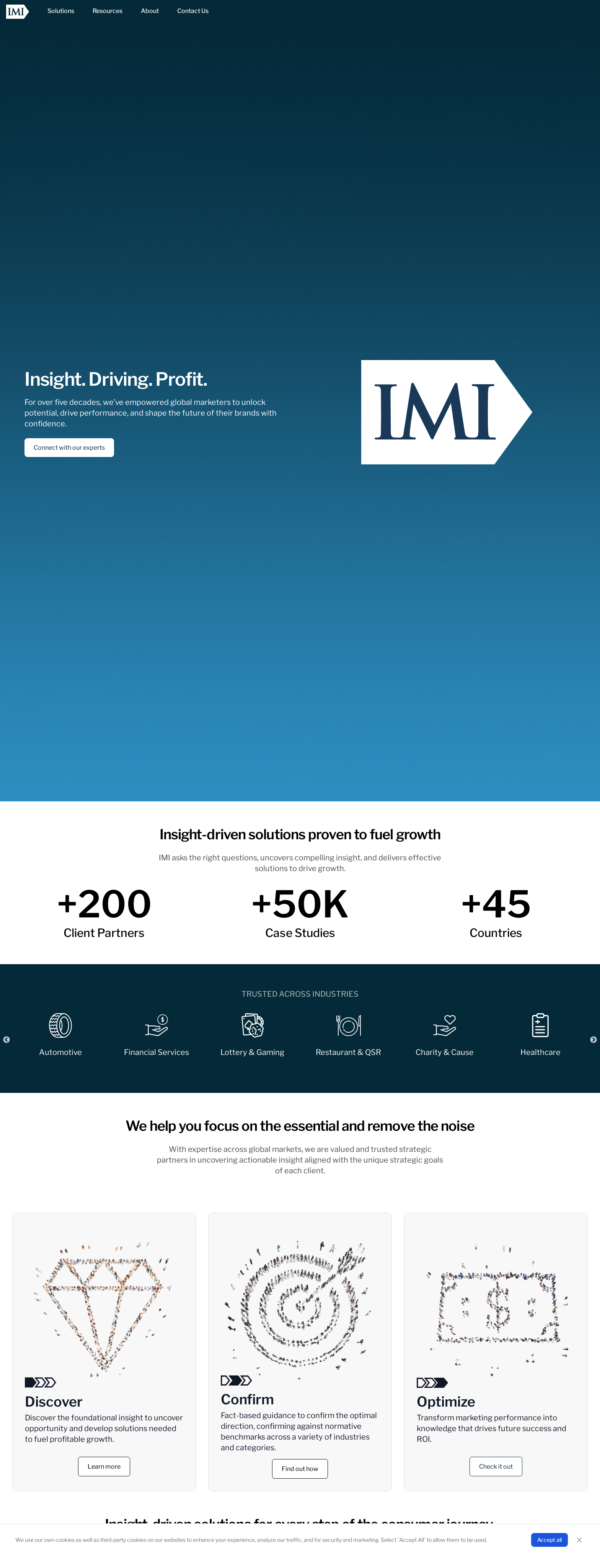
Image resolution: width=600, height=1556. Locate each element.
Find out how (300, 1468)
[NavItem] (60, 11)
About (150, 11)
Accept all (549, 1539)
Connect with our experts (69, 447)
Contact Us (193, 11)
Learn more (104, 1466)
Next (593, 1040)
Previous (6, 1040)
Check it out (496, 1466)
